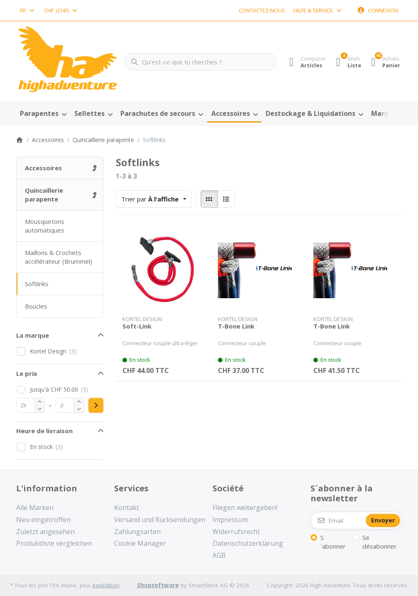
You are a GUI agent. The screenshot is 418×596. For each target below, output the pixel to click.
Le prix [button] (26, 373)
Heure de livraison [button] (44, 431)
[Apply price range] (95, 405)
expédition (106, 585)
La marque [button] (32, 335)
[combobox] (27, 10)
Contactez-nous (262, 10)
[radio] (209, 199)
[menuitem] (43, 113)
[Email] (337, 520)
